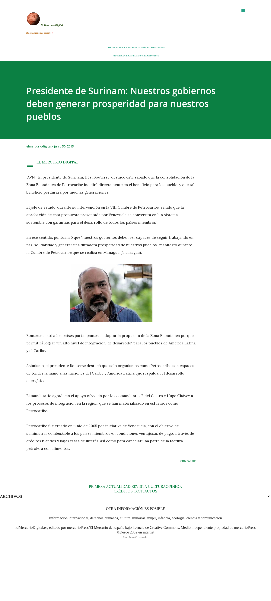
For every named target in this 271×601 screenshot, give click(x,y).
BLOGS (150, 47)
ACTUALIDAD (122, 47)
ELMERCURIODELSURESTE (146, 56)
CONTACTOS (145, 491)
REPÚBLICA (118, 56)
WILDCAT (128, 56)
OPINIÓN (142, 47)
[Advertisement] (113, 570)
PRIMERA (111, 47)
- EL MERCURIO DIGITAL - (59, 162)
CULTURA (157, 486)
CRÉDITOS (123, 491)
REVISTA (133, 47)
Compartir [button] (188, 461)
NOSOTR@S (159, 47)
